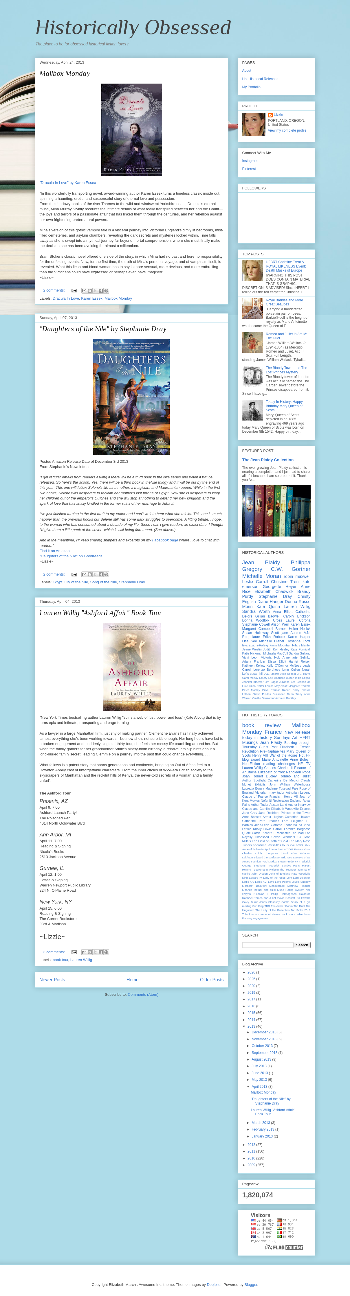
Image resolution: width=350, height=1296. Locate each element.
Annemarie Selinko (297, 657)
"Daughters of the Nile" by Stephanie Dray (103, 329)
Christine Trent (285, 581)
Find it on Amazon (55, 551)
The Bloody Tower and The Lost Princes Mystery (286, 370)
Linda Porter (256, 685)
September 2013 (265, 1053)
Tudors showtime (254, 845)
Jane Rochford (269, 812)
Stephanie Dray (132, 582)
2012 (252, 1145)
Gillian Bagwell (267, 616)
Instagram (250, 161)
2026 (252, 972)
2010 (252, 1158)
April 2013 (260, 1087)
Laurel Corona (298, 620)
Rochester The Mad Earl (293, 833)
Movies (255, 800)
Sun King (257, 906)
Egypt (57, 582)
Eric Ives (286, 857)
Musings (250, 742)
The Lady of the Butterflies (272, 910)
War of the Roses (284, 755)
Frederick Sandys (279, 865)
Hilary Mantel (301, 645)
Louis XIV (248, 881)
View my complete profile (287, 130)
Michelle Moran (261, 576)
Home (133, 979)
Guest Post (268, 747)
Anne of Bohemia (253, 849)
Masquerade (277, 885)
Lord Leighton (302, 877)
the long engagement (255, 918)
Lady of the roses (274, 877)
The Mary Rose (300, 841)
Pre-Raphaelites (272, 751)
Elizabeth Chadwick (274, 591)
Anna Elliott (283, 612)
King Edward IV (252, 877)
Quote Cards (251, 833)
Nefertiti (266, 800)
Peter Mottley (251, 690)
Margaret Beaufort (254, 885)
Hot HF (305, 755)
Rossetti (290, 897)
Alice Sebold (288, 673)
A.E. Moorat (271, 673)
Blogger (251, 1284)
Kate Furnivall (300, 649)
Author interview (299, 804)
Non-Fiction (251, 764)
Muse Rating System (290, 889)
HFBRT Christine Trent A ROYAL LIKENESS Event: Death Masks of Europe (286, 266)
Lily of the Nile (76, 582)
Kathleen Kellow (253, 665)
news (299, 845)
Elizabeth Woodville (285, 808)
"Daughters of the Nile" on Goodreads (71, 556)
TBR (267, 906)
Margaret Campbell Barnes (264, 629)
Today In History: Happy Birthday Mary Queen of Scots (284, 406)
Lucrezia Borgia (253, 788)
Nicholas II (261, 893)
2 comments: (54, 290)
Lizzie (278, 115)
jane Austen (291, 633)
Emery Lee (266, 677)
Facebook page (165, 540)
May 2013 (260, 1080)
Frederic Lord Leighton (285, 821)
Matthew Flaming (299, 885)
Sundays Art (286, 737)
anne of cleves (270, 914)
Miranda (247, 889)
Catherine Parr (253, 821)
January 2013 (263, 1136)
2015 (252, 1013)
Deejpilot (214, 1284)
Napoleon (293, 772)
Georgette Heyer (279, 586)
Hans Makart (302, 865)
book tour (60, 960)
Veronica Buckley (285, 698)
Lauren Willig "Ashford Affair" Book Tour (101, 613)
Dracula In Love (66, 298)
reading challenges (279, 764)
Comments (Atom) (143, 994)
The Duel (299, 906)
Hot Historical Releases (260, 79)
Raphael (247, 897)
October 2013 (263, 1046)
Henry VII (291, 796)
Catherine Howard (298, 816)
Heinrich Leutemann (255, 869)
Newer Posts (52, 979)
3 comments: (54, 952)
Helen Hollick (300, 629)
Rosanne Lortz (298, 641)
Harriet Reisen (299, 661)
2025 (252, 979)
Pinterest (249, 169)
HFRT (304, 737)
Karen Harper (299, 637)
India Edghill (303, 677)
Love (271, 881)
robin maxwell (297, 576)
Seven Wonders (283, 837)
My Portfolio (251, 87)
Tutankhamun (250, 914)
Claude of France (255, 796)
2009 (252, 1165)
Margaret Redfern (300, 685)
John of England (279, 873)
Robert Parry (290, 690)
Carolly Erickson (296, 616)
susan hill (256, 673)
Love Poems (283, 881)
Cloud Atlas (289, 853)
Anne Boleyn (300, 759)
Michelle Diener (271, 641)
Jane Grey (249, 812)
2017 (252, 999)
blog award (251, 759)
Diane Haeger (270, 601)
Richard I (267, 833)
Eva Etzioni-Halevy (255, 645)
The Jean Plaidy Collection (268, 460)
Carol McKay (250, 677)
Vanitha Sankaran (263, 698)
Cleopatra (272, 853)
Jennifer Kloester (253, 681)
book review (261, 725)
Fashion (256, 861)
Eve (295, 857)
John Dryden (259, 873)
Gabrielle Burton (284, 677)
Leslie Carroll (255, 581)
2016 (252, 1006)
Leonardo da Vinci (297, 825)
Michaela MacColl (275, 653)
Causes (270, 768)
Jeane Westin (252, 649)
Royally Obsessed (255, 837)
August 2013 (262, 1059)
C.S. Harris (304, 673)
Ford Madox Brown (273, 861)
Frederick (292, 861)
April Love (270, 849)
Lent (289, 877)
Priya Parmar (271, 690)
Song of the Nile (103, 582)
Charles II (285, 768)
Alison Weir (280, 624)
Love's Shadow (301, 881)
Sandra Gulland (299, 653)
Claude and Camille (256, 808)
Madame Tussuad (278, 788)
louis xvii (288, 845)
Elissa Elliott (276, 661)
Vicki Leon (250, 657)
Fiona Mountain (280, 645)
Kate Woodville (301, 873)
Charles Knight (252, 853)
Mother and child (265, 889)
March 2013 (261, 1123)
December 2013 (264, 1032)
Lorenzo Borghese (266, 669)
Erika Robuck (274, 637)
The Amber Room (282, 906)
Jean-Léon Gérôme (268, 825)
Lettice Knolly (252, 829)
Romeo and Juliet (295, 776)
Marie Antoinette (275, 759)
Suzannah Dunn (283, 694)
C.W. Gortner (291, 569)
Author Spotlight (254, 780)
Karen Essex (91, 298)
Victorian (261, 792)
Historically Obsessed (133, 27)
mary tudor (276, 792)
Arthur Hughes (273, 816)
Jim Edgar (271, 681)
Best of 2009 (285, 849)
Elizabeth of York (271, 772)
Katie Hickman (252, 653)
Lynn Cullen (291, 669)
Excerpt (305, 808)
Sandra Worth (256, 611)
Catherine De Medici (283, 780)
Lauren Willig (81, 960)
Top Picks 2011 (300, 910)
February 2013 (263, 1129)
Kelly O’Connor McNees (284, 665)
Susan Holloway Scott (260, 633)
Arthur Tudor (259, 804)
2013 (252, 1026)
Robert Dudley (265, 776)
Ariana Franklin (253, 661)
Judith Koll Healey (276, 649)
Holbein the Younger (282, 869)
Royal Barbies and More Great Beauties (284, 302)
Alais (308, 845)
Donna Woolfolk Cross (262, 620)
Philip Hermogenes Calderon (291, 893)
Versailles (274, 845)
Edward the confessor (267, 857)
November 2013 (264, 1039)
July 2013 (259, 1066)
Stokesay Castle (278, 902)
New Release (298, 732)
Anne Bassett (251, 816)
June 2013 (260, 1073)
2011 (252, 1151)
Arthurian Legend (298, 792)
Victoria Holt (270, 657)
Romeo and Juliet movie (269, 897)
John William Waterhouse (289, 784)
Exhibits (260, 784)
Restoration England (287, 800)
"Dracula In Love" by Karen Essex (68, 182)
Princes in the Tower (296, 812)
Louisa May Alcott (276, 685)
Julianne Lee (287, 681)
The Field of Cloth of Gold (270, 841)
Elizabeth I (288, 747)
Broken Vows (302, 849)
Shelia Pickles (261, 694)
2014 (252, 1020)
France (273, 732)
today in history (257, 737)
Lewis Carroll (272, 829)
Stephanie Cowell (256, 624)
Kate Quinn (268, 606)
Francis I (276, 796)
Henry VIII (260, 755)
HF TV (304, 764)
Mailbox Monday (65, 73)
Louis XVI (261, 881)
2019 (252, 993)
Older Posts (211, 979)
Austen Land (278, 804)
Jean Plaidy (261, 562)
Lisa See (249, 641)
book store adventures (295, 914)
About (246, 71)
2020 (252, 986)
